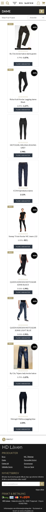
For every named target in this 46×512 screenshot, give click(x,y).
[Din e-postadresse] (21, 484)
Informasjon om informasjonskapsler (17, 508)
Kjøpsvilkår (40, 490)
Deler (4, 460)
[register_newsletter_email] (42, 484)
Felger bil (5, 463)
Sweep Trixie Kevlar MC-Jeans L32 (23, 236)
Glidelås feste (7, 467)
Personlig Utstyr (30, 460)
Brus (3, 457)
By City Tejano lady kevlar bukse (23, 373)
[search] (7, 3)
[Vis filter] (41, 11)
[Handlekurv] (43, 3)
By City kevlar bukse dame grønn (23, 54)
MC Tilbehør (29, 457)
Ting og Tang (29, 467)
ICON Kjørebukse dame (23, 191)
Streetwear (28, 463)
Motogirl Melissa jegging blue (23, 419)
